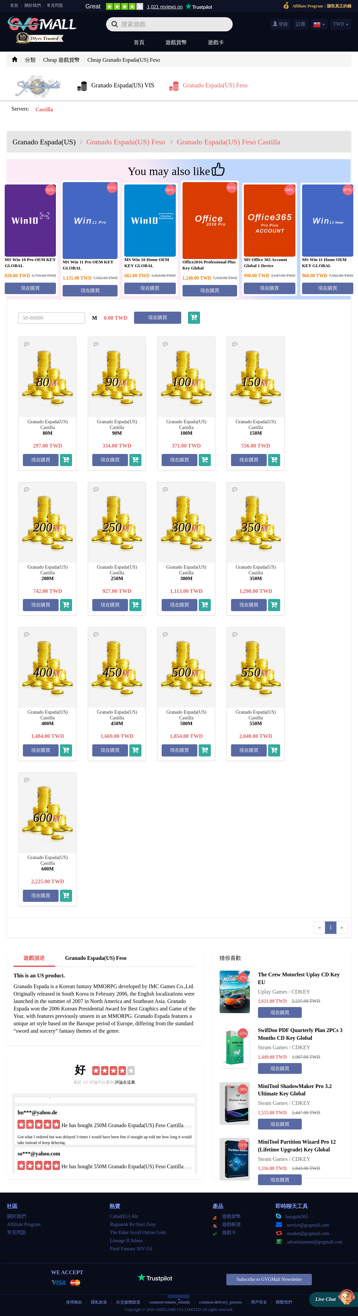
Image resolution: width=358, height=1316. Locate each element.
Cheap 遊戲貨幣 (61, 60)
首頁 (14, 5)
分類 (30, 60)
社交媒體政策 (128, 1302)
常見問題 (55, 5)
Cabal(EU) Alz (124, 1216)
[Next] (342, 927)
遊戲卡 (216, 42)
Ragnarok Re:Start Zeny (133, 1224)
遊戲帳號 (227, 1224)
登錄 (280, 24)
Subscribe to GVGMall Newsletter (269, 1279)
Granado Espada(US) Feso (95, 958)
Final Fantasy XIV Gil (131, 1248)
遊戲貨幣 (176, 42)
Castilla (44, 109)
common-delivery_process (220, 1302)
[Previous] (319, 927)
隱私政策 (99, 1302)
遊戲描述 (34, 958)
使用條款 (74, 1302)
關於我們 (33, 5)
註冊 (300, 24)
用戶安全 (259, 1302)
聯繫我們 (284, 1302)
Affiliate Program (23, 1224)
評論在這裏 (125, 1082)
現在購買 (30, 288)
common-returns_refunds (169, 1302)
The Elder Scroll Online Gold (138, 1232)
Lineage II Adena (126, 1240)
